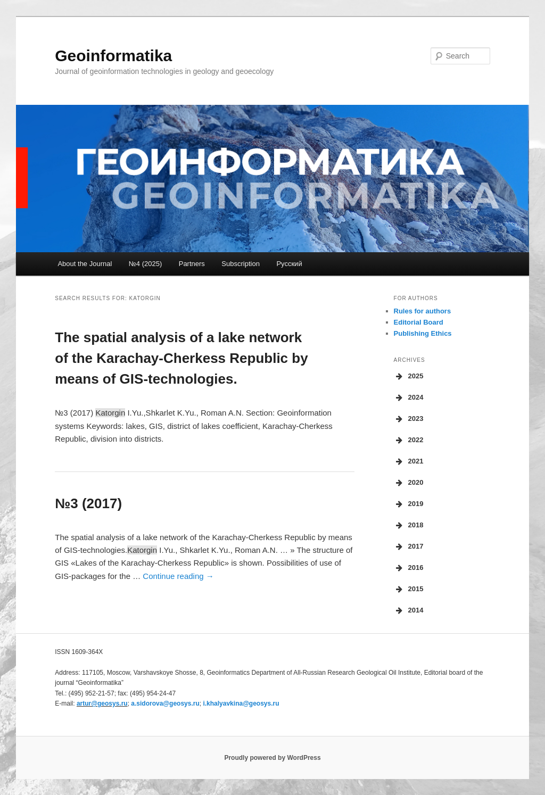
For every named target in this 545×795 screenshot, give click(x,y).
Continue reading (178, 576)
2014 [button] (409, 610)
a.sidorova (165, 703)
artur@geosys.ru (102, 703)
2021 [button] (409, 461)
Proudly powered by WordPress (272, 757)
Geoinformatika (113, 55)
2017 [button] (409, 546)
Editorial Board (418, 322)
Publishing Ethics (423, 333)
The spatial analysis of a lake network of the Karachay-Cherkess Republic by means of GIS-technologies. (181, 358)
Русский (289, 264)
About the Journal (84, 264)
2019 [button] (409, 504)
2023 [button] (409, 418)
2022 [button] (409, 440)
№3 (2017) (88, 503)
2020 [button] (409, 482)
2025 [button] (409, 376)
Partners (192, 264)
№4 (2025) (145, 264)
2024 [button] (409, 397)
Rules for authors (422, 311)
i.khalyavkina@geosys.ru (241, 703)
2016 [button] (409, 567)
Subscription (240, 264)
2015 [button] (409, 589)
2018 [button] (409, 525)
